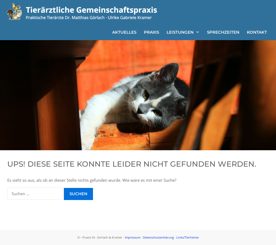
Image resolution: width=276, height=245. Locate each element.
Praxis (151, 32)
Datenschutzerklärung (158, 237)
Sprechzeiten (223, 32)
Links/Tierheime (187, 237)
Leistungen (185, 32)
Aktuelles (124, 32)
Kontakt (257, 32)
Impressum (132, 237)
